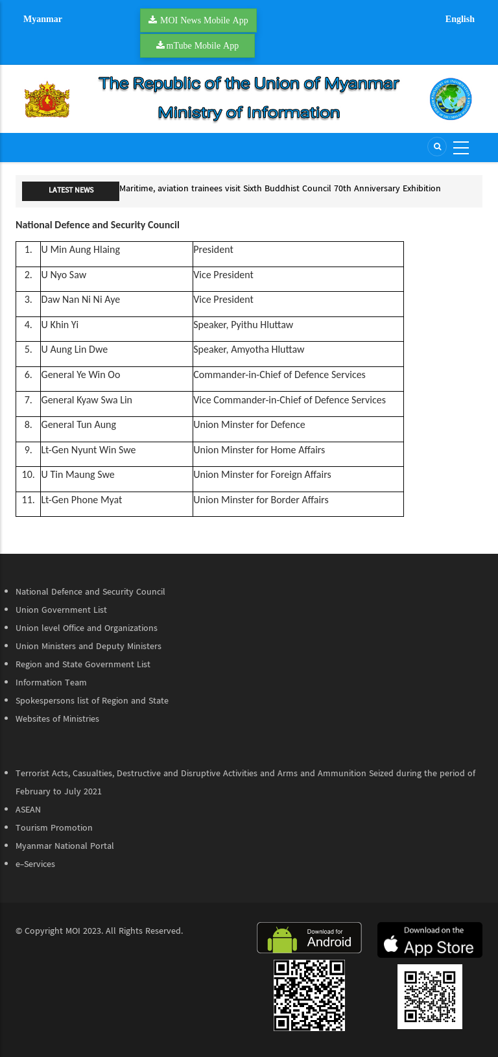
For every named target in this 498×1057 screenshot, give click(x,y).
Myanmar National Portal (65, 846)
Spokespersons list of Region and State (92, 701)
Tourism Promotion (54, 828)
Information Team (51, 683)
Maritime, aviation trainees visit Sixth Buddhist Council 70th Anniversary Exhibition (280, 189)
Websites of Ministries (57, 719)
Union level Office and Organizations (87, 628)
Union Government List (61, 610)
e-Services (35, 864)
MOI (72, 931)
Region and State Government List (83, 665)
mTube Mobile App (203, 45)
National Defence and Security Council (90, 592)
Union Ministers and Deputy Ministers (88, 646)
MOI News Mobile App (204, 20)
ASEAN (28, 810)
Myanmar (42, 19)
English (460, 19)
